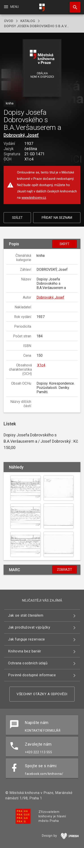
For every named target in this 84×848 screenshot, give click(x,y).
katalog (27, 21)
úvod (8, 21)
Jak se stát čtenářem (25, 615)
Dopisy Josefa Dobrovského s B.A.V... (36, 26)
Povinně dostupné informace (32, 675)
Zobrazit (64, 569)
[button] (42, 68)
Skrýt (64, 244)
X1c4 (41, 365)
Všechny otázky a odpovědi (42, 694)
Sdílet (17, 218)
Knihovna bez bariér (24, 651)
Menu (11, 6)
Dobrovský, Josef (21, 135)
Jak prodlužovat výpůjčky (29, 627)
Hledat (73, 5)
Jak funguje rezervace (26, 639)
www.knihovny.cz (34, 198)
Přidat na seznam (57, 218)
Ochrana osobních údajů (27, 663)
